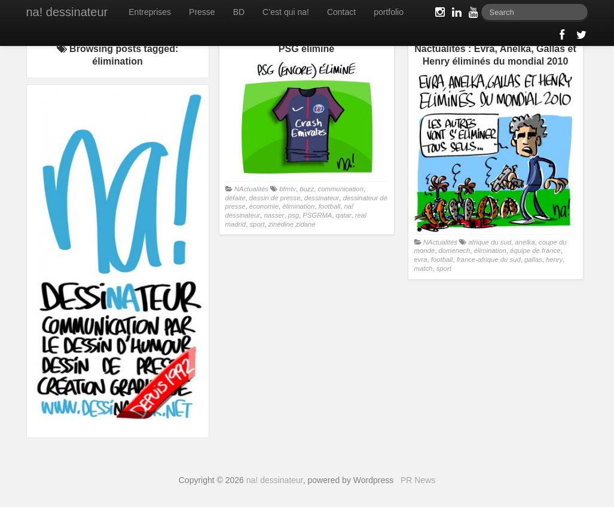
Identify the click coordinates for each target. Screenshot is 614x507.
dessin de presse (275, 197)
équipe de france (535, 250)
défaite (235, 197)
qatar (344, 215)
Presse (202, 12)
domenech (454, 250)
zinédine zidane (292, 224)
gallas (533, 259)
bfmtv (287, 189)
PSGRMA (317, 215)
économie (264, 206)
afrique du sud (489, 242)
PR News (418, 480)
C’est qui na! (285, 12)
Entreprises (150, 12)
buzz (307, 189)
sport (256, 224)
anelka (524, 242)
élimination (298, 206)
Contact (341, 12)
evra (420, 259)
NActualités (251, 189)
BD (239, 12)
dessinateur (322, 197)
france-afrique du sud (489, 259)
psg (293, 215)
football (330, 206)
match (423, 268)
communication (340, 189)
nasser (274, 215)
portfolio (389, 12)
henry (554, 259)
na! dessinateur (67, 12)
